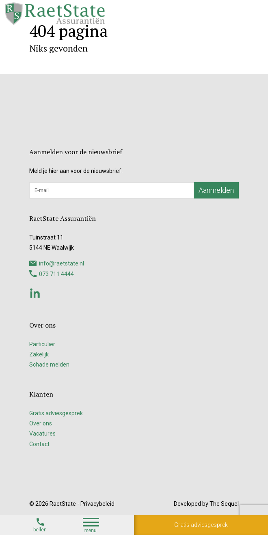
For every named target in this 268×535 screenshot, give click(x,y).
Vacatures (42, 433)
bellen (40, 525)
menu (91, 525)
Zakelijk (39, 354)
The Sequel (224, 503)
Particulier (42, 344)
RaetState (63, 503)
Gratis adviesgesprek (201, 525)
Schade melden (49, 364)
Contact (39, 444)
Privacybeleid (97, 503)
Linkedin (35, 293)
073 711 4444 (51, 273)
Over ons (40, 423)
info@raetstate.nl (56, 263)
